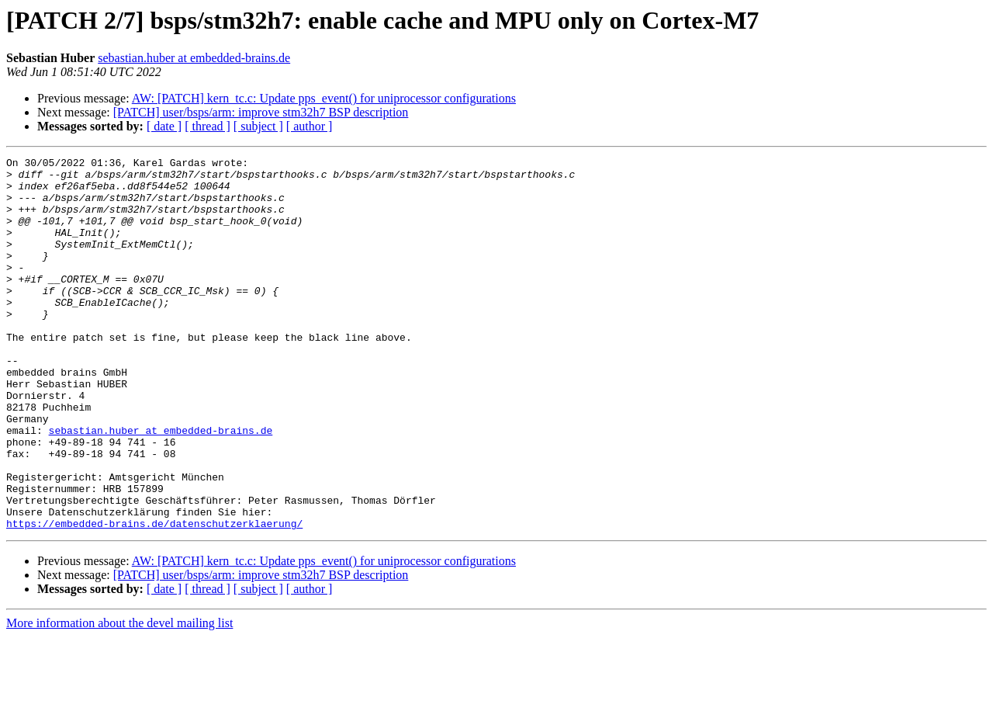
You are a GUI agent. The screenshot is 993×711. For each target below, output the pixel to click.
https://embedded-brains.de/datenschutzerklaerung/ (154, 598)
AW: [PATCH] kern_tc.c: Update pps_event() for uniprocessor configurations (324, 98)
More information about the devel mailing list (119, 697)
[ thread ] (207, 126)
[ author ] (309, 126)
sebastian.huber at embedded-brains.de (194, 57)
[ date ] (164, 126)
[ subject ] (258, 126)
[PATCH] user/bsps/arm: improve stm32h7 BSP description (261, 112)
